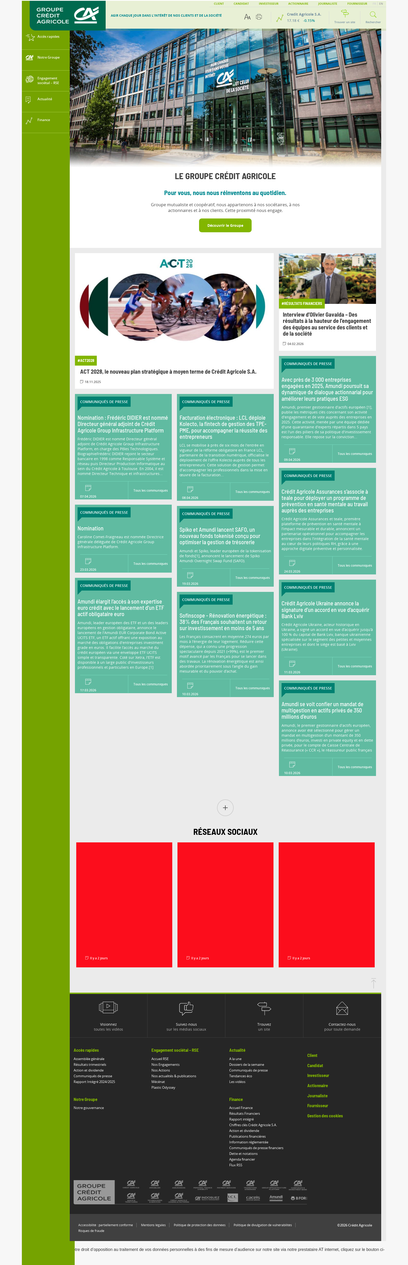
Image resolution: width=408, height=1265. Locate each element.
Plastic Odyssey (168, 1087)
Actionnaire (298, 3)
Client (219, 3)
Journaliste (327, 3)
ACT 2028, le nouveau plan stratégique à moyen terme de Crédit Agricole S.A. (173, 372)
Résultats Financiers (249, 1113)
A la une (240, 1058)
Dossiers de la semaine (251, 1064)
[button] (230, 808)
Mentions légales (158, 1225)
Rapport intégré (246, 1119)
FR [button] (375, 3)
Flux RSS (240, 1165)
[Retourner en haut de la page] (378, 987)
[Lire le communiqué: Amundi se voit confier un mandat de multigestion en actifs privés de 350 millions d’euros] (332, 719)
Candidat (241, 3)
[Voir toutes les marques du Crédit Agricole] (204, 1192)
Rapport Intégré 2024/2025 (99, 1081)
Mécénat (163, 1081)
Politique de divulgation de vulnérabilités (268, 1225)
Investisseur (268, 3)
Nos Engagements (170, 1064)
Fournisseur (357, 3)
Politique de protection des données (205, 1225)
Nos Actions (165, 1070)
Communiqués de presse (98, 1076)
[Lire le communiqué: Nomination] (128, 529)
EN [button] (381, 3)
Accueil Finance (246, 1107)
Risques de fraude (96, 1231)
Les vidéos (242, 1081)
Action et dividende (94, 1070)
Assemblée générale (94, 1058)
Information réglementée (253, 1142)
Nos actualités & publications (178, 1076)
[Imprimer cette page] (259, 17)
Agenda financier (247, 1159)
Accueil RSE (165, 1058)
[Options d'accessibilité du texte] (247, 17)
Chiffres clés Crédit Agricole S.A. (258, 1125)
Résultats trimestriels (95, 1064)
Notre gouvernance (94, 1107)
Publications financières (252, 1136)
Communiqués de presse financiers (261, 1147)
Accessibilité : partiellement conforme (110, 1225)
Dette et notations (248, 1153)
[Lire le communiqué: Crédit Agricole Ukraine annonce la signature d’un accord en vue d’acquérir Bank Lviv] (332, 618)
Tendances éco (245, 1076)
